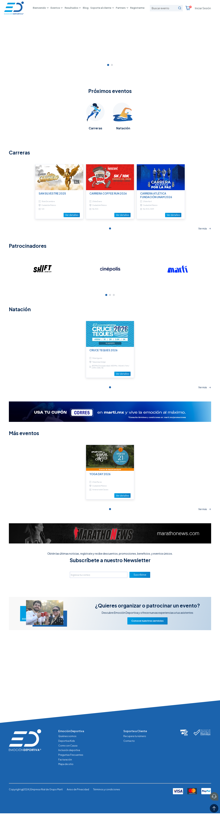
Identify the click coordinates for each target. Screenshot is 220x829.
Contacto (129, 771)
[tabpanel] (110, 67)
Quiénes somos (67, 766)
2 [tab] (112, 125)
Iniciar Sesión (203, 8)
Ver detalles (71, 274)
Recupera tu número (134, 766)
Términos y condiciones (106, 819)
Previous (6, 329)
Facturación (65, 789)
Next (214, 329)
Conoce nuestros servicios (147, 681)
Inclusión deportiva (69, 780)
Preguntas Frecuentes (70, 785)
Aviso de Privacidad (78, 819)
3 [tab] (114, 355)
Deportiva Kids (66, 771)
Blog (85, 7)
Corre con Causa (67, 775)
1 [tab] (108, 125)
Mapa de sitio (66, 794)
